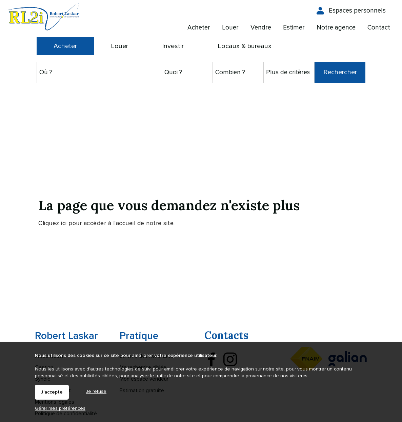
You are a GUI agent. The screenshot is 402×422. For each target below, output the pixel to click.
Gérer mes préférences (60, 408)
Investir (173, 46)
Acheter (65, 46)
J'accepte (52, 392)
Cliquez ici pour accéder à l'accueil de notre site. (106, 223)
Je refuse (96, 391)
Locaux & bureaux (245, 46)
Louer (119, 46)
